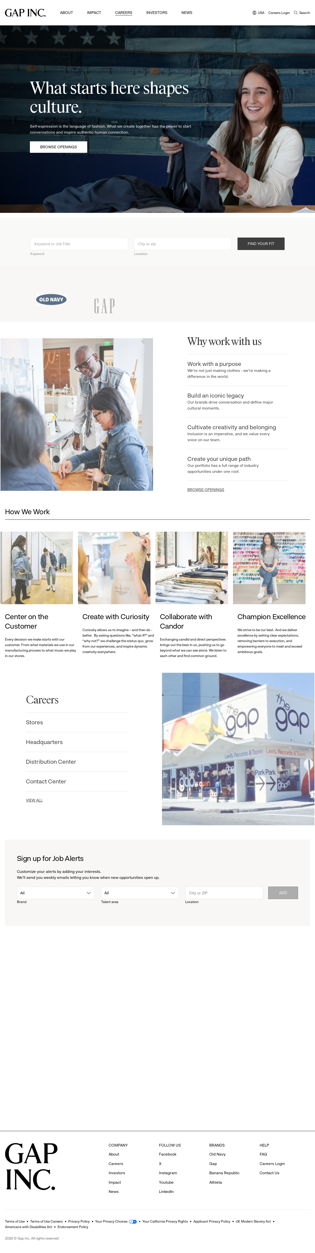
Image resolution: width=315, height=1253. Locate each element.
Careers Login (279, 13)
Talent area (109, 902)
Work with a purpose (239, 370)
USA (258, 13)
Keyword (37, 260)
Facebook (167, 1154)
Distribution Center (44, 761)
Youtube (166, 1182)
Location (141, 260)
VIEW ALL (27, 800)
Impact (94, 12)
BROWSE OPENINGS (212, 489)
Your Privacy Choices (111, 1221)
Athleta (215, 1182)
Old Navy (217, 1154)
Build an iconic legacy (239, 401)
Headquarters (37, 742)
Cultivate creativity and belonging (239, 433)
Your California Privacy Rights (165, 1221)
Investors (156, 12)
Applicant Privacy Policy (211, 1221)
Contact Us (269, 1172)
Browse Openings (58, 147)
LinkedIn (166, 1191)
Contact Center (39, 781)
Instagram (168, 1172)
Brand (21, 902)
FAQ (263, 1154)
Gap (213, 1163)
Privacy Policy (79, 1221)
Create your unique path (239, 465)
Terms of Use (15, 1221)
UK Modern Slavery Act (253, 1221)
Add (283, 892)
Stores (27, 722)
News (186, 12)
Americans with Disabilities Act (28, 1227)
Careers (123, 12)
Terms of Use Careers (46, 1221)
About (66, 12)
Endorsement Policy (73, 1227)
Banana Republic (224, 1172)
